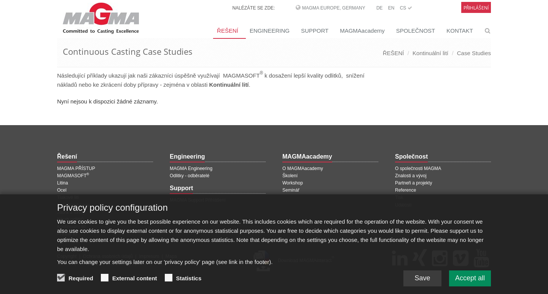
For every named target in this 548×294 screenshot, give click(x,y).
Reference (405, 190)
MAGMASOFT (73, 175)
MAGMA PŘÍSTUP (76, 168)
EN (391, 8)
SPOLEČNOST (415, 30)
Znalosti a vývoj (411, 175)
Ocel (62, 190)
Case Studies (474, 53)
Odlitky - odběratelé (189, 175)
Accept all (470, 282)
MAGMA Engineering (191, 168)
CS (406, 8)
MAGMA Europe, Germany (333, 8)
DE (379, 8)
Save (422, 282)
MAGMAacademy (362, 30)
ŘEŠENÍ (227, 30)
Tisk (399, 197)
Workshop (292, 183)
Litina (62, 183)
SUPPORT (314, 30)
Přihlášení (476, 8)
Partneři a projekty (413, 183)
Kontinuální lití (430, 53)
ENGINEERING (270, 30)
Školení (290, 175)
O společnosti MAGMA (418, 168)
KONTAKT (459, 30)
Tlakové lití (68, 197)
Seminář (290, 190)
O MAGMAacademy (302, 168)
